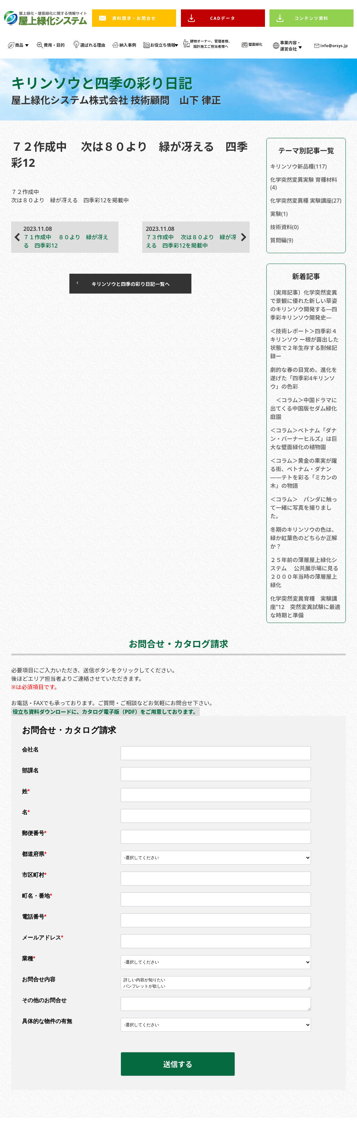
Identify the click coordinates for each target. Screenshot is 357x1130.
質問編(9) (282, 250)
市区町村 (34, 885)
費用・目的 (54, 45)
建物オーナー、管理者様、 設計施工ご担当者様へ (211, 44)
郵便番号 (34, 844)
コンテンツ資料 (312, 18)
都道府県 (34, 864)
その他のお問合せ (44, 1011)
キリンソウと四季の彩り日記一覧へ (123, 284)
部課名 (30, 781)
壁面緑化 (256, 44)
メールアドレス (42, 948)
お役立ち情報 (162, 45)
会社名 (30, 760)
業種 (28, 969)
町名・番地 (37, 906)
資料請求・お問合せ (134, 18)
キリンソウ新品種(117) (299, 167)
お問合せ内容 (38, 990)
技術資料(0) (284, 236)
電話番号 (34, 927)
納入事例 (127, 45)
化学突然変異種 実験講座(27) (301, 205)
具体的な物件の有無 (47, 1032)
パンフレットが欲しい (216, 997)
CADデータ (223, 18)
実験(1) (279, 223)
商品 (19, 45)
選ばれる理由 (92, 45)
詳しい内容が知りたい (216, 991)
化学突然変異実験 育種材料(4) (304, 184)
